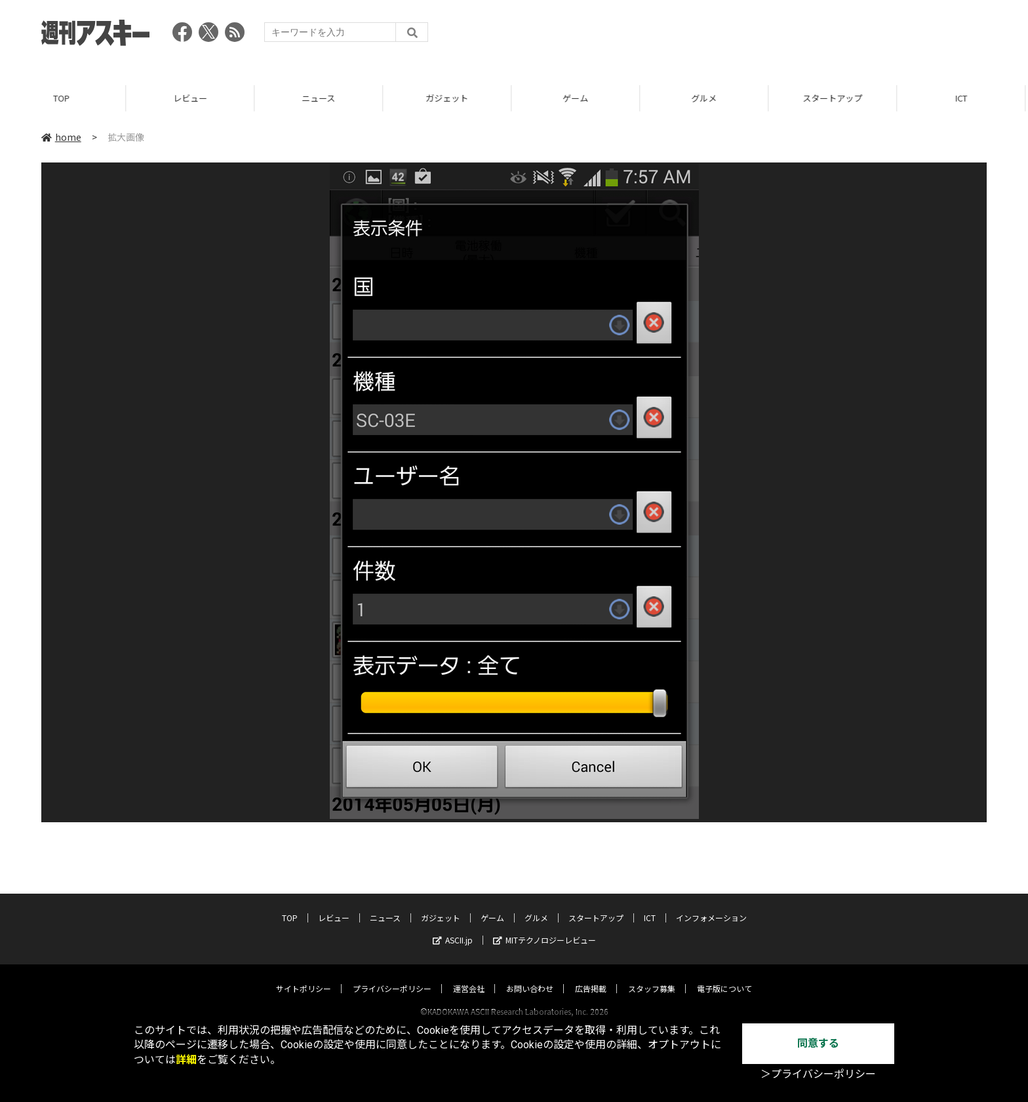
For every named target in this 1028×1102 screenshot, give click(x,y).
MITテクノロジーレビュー (544, 927)
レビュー (193, 98)
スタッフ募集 (651, 975)
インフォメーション (711, 905)
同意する (818, 1043)
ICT (964, 98)
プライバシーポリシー (392, 975)
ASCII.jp (453, 927)
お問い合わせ (529, 975)
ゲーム (578, 98)
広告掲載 (590, 975)
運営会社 (468, 975)
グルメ (706, 98)
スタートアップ (835, 98)
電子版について (724, 975)
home (61, 136)
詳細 (186, 1060)
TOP (64, 98)
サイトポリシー (303, 975)
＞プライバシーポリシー (818, 1074)
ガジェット (449, 98)
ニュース (321, 98)
